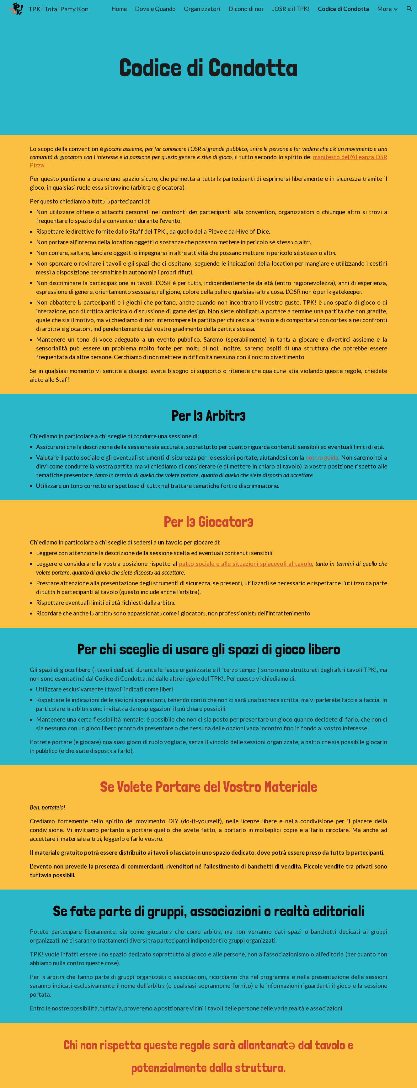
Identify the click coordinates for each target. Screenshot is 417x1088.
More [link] (384, 8)
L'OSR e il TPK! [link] (290, 8)
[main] (208, 67)
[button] (409, 8)
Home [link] (119, 8)
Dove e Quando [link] (155, 8)
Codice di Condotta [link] (343, 8)
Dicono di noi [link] (245, 8)
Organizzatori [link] (202, 8)
